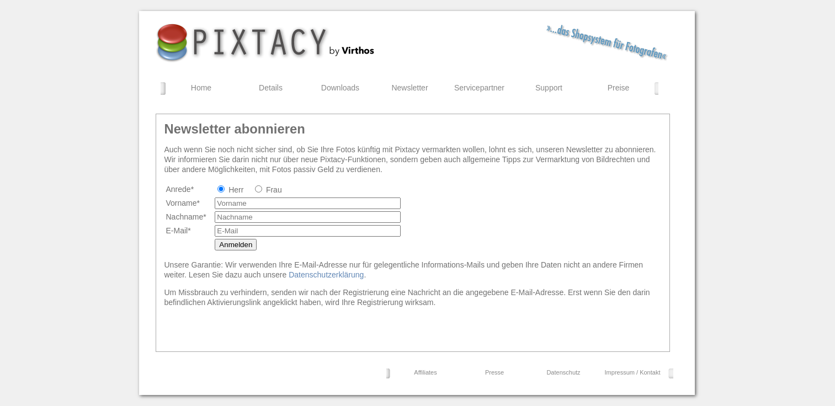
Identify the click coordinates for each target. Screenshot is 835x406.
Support (548, 87)
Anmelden (235, 245)
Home (201, 87)
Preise (619, 87)
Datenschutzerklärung (326, 274)
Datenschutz (563, 372)
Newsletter (409, 87)
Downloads (340, 87)
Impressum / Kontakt (633, 372)
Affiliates (425, 372)
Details (271, 87)
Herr (235, 189)
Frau (274, 189)
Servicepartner (479, 87)
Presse (494, 372)
